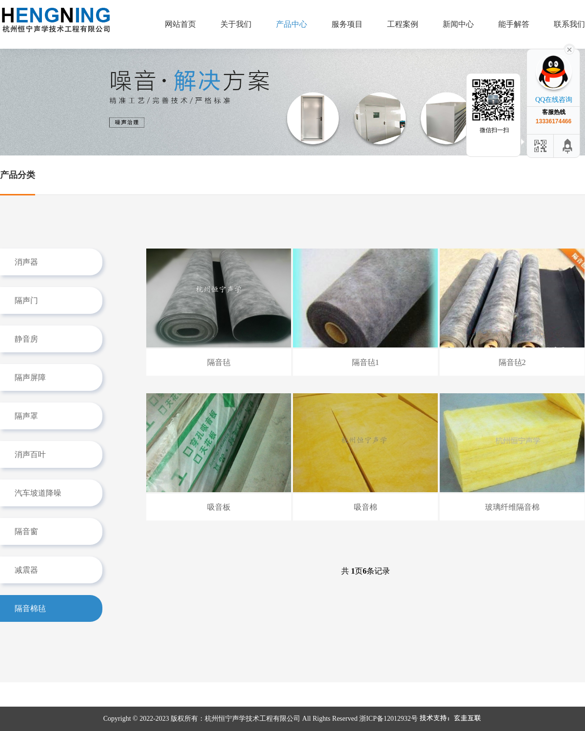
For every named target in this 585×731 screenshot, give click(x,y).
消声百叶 (30, 454)
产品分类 (17, 175)
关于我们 (236, 24)
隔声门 (26, 300)
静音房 (26, 339)
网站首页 (180, 24)
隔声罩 (26, 416)
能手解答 (513, 24)
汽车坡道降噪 (38, 493)
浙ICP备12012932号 (388, 718)
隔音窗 (26, 531)
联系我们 (569, 24)
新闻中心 (458, 24)
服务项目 (347, 24)
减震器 (26, 570)
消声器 (26, 262)
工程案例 (402, 24)
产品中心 (291, 24)
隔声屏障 (30, 377)
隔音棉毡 (30, 608)
